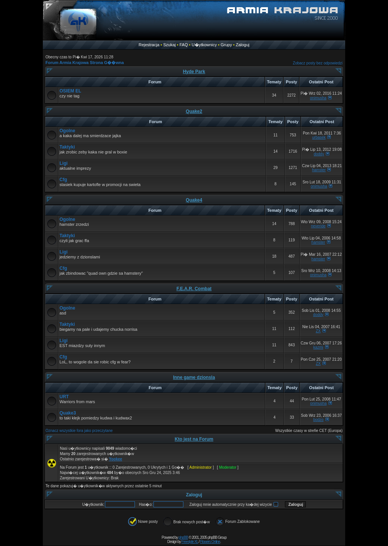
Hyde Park (194, 71)
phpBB (183, 537)
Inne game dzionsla (194, 377)
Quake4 (194, 200)
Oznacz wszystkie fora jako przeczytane (79, 431)
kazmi (318, 347)
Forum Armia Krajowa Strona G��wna (84, 62)
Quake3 (67, 413)
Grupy (226, 44)
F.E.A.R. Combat (194, 288)
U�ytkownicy (204, 44)
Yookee (115, 459)
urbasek (319, 137)
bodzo (318, 420)
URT (64, 396)
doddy (319, 154)
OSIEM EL (70, 91)
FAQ (184, 44)
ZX (318, 331)
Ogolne (67, 130)
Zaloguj (242, 44)
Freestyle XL (189, 542)
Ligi (63, 163)
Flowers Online (210, 542)
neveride (318, 226)
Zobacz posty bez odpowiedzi (318, 63)
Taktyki (67, 147)
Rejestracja (149, 44)
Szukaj (169, 44)
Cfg (63, 179)
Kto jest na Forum (194, 439)
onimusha (318, 98)
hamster (319, 170)
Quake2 (194, 111)
